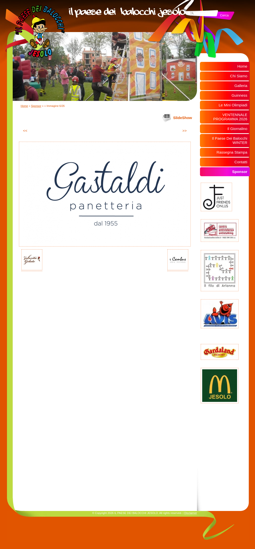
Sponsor (36, 105)
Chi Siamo (238, 76)
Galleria (240, 86)
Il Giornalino (237, 129)
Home (24, 105)
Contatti (240, 162)
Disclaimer (190, 512)
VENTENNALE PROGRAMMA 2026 (230, 117)
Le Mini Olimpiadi (233, 105)
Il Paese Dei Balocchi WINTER (229, 140)
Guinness (239, 95)
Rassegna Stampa (232, 152)
